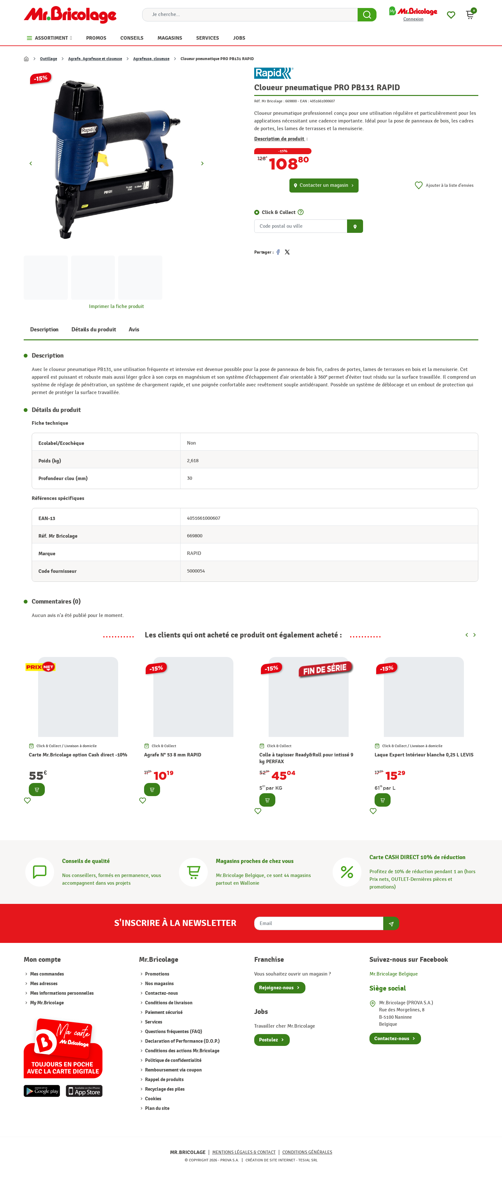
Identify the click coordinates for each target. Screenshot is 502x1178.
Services (153, 1022)
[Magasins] (193, 871)
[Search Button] (367, 14)
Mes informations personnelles (62, 993)
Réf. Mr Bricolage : (269, 101)
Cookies (152, 1099)
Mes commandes (47, 974)
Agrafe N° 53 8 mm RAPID (172, 755)
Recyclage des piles (164, 1089)
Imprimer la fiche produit (116, 307)
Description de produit (281, 139)
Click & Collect (279, 212)
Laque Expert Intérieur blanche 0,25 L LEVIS (424, 755)
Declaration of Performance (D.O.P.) (182, 1041)
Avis (134, 329)
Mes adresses (44, 984)
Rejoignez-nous (276, 987)
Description (44, 329)
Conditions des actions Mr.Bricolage (181, 1051)
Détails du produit (93, 329)
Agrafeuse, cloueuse (151, 58)
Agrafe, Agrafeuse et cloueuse (95, 58)
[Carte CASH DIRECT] (347, 871)
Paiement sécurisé (163, 1012)
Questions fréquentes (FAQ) (173, 1032)
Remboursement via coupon (173, 1070)
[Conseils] (40, 871)
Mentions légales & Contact (244, 1152)
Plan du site (156, 1108)
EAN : (304, 101)
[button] (470, 14)
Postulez (268, 1040)
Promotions (156, 974)
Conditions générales (307, 1152)
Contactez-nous (161, 993)
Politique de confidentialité (172, 1060)
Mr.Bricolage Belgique (393, 974)
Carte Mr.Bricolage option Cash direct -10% (78, 755)
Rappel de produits (164, 1080)
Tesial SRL (308, 1160)
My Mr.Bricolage (47, 1003)
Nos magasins (159, 984)
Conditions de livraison (168, 1003)
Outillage (48, 58)
